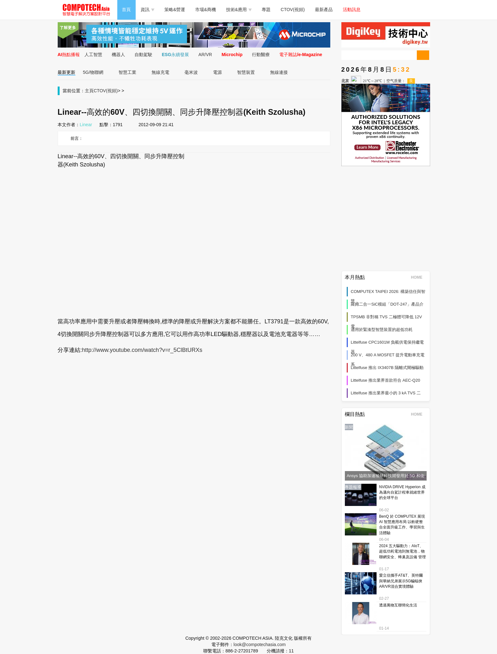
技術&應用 (238, 9)
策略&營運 (175, 9)
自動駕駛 (143, 54)
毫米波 (191, 72)
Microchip (232, 54)
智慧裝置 (246, 72)
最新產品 (324, 9)
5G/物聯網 (93, 72)
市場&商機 (205, 9)
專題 (266, 9)
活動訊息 (352, 9)
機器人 (118, 54)
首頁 (126, 9)
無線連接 (279, 72)
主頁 (89, 90)
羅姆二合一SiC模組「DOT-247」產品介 (387, 304)
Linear (86, 124)
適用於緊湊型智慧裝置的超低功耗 (382, 329)
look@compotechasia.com (260, 644)
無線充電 (160, 72)
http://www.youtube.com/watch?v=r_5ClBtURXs (142, 350)
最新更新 (66, 72)
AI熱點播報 (69, 54)
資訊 (147, 9)
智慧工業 (127, 72)
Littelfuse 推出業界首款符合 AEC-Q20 (385, 380)
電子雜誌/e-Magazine (300, 54)
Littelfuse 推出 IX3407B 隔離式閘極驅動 (387, 367)
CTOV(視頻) (293, 9)
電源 (217, 72)
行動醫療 (261, 54)
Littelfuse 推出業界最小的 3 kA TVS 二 (386, 393)
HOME (419, 277)
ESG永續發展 (175, 54)
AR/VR (205, 54)
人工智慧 (93, 54)
